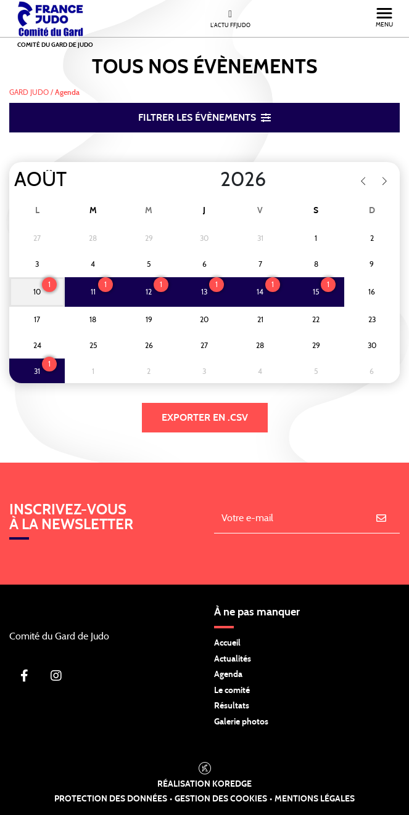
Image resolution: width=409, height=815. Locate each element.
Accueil (227, 643)
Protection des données (110, 799)
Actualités (232, 659)
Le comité (232, 690)
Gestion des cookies (221, 799)
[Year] (210, 180)
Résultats (231, 706)
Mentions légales (315, 799)
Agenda (228, 674)
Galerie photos (241, 722)
